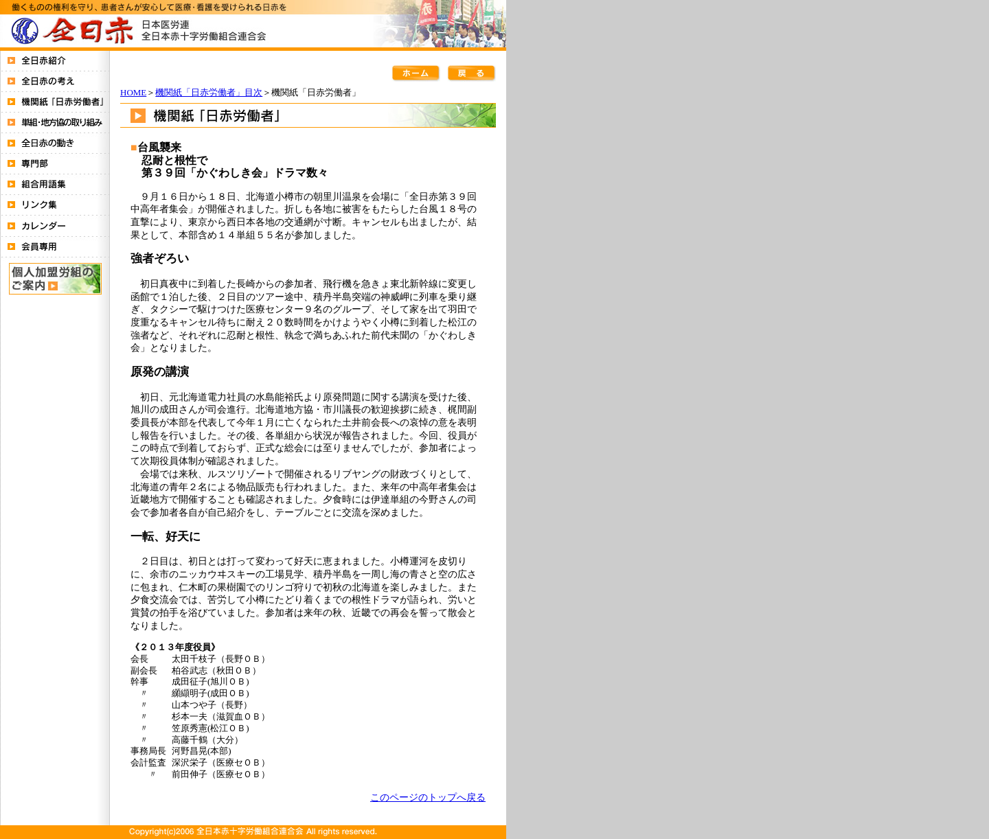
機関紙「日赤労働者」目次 (208, 92)
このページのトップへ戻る (428, 797)
